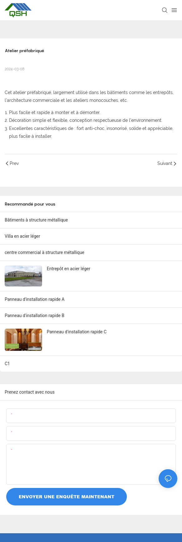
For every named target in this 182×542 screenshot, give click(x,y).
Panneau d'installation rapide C (77, 331)
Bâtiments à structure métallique (36, 219)
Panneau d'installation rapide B (34, 315)
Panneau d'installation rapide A (35, 299)
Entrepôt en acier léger (68, 268)
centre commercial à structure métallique (44, 252)
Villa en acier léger (22, 236)
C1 (7, 363)
